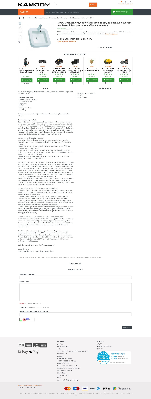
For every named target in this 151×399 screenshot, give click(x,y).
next (130, 70)
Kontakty (76, 12)
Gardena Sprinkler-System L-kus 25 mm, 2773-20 (42, 70)
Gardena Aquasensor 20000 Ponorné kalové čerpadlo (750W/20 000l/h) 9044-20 (26, 71)
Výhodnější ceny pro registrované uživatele (73, 351)
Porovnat (26, 83)
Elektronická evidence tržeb (67, 366)
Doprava (68, 12)
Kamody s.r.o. (31, 387)
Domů (48, 12)
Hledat (92, 4)
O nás (59, 349)
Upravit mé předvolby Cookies (68, 380)
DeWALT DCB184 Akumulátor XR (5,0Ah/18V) (108, 70)
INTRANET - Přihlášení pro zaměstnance (30, 385)
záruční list (80, 95)
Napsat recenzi (78, 29)
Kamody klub (62, 354)
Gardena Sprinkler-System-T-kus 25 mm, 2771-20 (124, 70)
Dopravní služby (63, 346)
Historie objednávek (104, 346)
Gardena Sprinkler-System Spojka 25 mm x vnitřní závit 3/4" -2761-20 (75, 71)
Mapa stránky (62, 373)
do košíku (26, 80)
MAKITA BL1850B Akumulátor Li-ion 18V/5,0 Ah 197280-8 (59, 70)
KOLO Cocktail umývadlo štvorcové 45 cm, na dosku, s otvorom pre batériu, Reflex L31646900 (72, 257)
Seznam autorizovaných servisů (68, 368)
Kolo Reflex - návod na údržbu (86, 93)
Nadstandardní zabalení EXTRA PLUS (91, 69)
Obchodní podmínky (64, 358)
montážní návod (82, 97)
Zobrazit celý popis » (111, 34)
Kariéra (60, 344)
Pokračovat (126, 327)
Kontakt (60, 356)
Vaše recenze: (24, 282)
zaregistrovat (129, 4)
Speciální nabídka (58, 12)
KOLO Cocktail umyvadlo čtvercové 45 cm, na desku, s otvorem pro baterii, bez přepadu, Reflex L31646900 (60, 18)
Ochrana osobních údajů (66, 361)
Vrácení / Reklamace (64, 370)
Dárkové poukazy (63, 363)
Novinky (99, 349)
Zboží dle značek (63, 375)
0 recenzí (69, 29)
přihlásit (121, 4)
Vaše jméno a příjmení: (27, 274)
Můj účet (100, 344)
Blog (59, 378)
